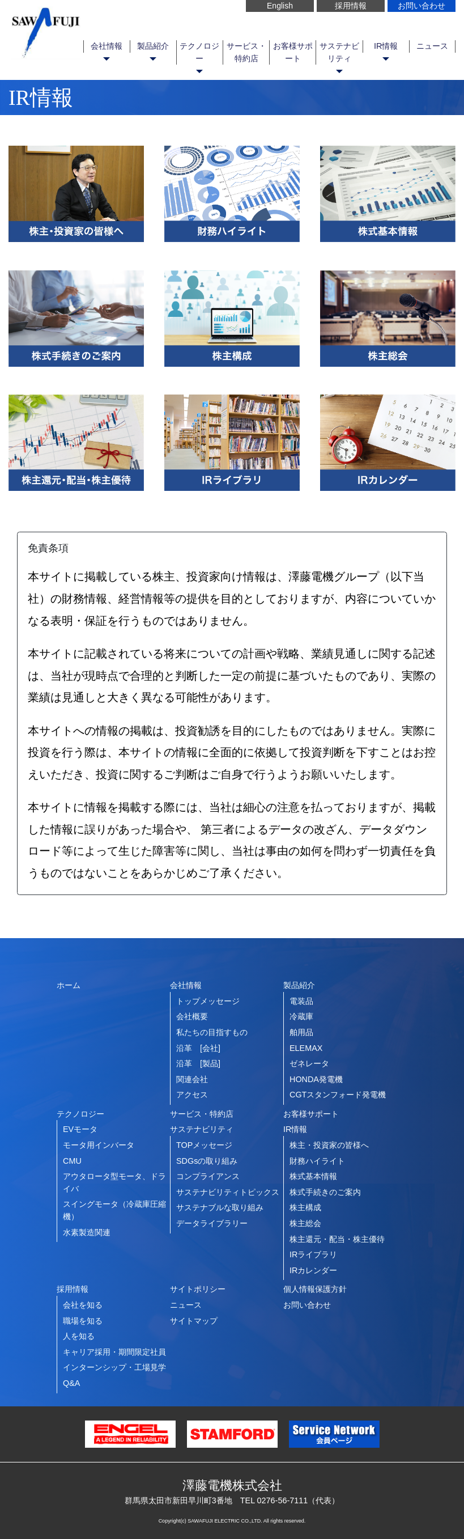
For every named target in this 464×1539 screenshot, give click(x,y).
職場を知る (83, 1320)
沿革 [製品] (198, 1063)
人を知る (79, 1336)
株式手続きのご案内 (325, 1192)
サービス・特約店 (246, 52)
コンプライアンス (208, 1176)
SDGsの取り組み (206, 1160)
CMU (72, 1160)
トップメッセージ (208, 1001)
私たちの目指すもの (212, 1032)
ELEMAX (306, 1048)
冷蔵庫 (301, 1016)
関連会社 (192, 1079)
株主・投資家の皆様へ (329, 1145)
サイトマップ (194, 1320)
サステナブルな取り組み (219, 1207)
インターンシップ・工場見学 (114, 1367)
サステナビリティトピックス (227, 1192)
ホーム (68, 985)
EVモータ (80, 1129)
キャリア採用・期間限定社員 (114, 1351)
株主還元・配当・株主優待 (337, 1239)
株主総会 (305, 1223)
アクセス (192, 1094)
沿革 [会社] (198, 1048)
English (280, 5)
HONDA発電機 (316, 1079)
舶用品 (301, 1032)
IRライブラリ (313, 1254)
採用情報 (351, 5)
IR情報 (386, 45)
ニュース (432, 45)
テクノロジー (199, 52)
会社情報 (106, 45)
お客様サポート (293, 52)
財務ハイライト (317, 1160)
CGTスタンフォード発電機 (338, 1094)
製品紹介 (153, 45)
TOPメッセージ (204, 1145)
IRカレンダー (313, 1270)
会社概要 (192, 1016)
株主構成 (305, 1207)
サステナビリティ (339, 52)
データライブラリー (212, 1223)
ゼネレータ (309, 1063)
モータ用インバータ (98, 1145)
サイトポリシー (197, 1289)
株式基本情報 (313, 1176)
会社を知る (83, 1304)
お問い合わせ (421, 5)
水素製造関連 (86, 1232)
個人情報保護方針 (315, 1289)
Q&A (71, 1383)
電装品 (301, 1001)
